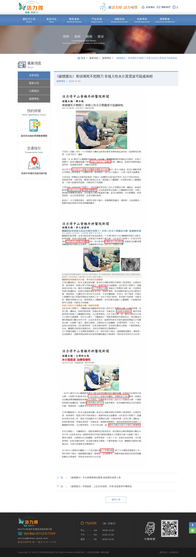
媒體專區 (106, 58)
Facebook (192, 525)
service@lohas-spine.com (33, 538)
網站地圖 (105, 552)
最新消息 (93, 58)
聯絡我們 (165, 7)
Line (192, 530)
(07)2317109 (45, 534)
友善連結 (150, 7)
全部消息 (34, 75)
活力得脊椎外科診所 (31, 7)
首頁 (83, 58)
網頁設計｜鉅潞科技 (169, 552)
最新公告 (34, 83)
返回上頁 (116, 499)
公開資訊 (34, 91)
